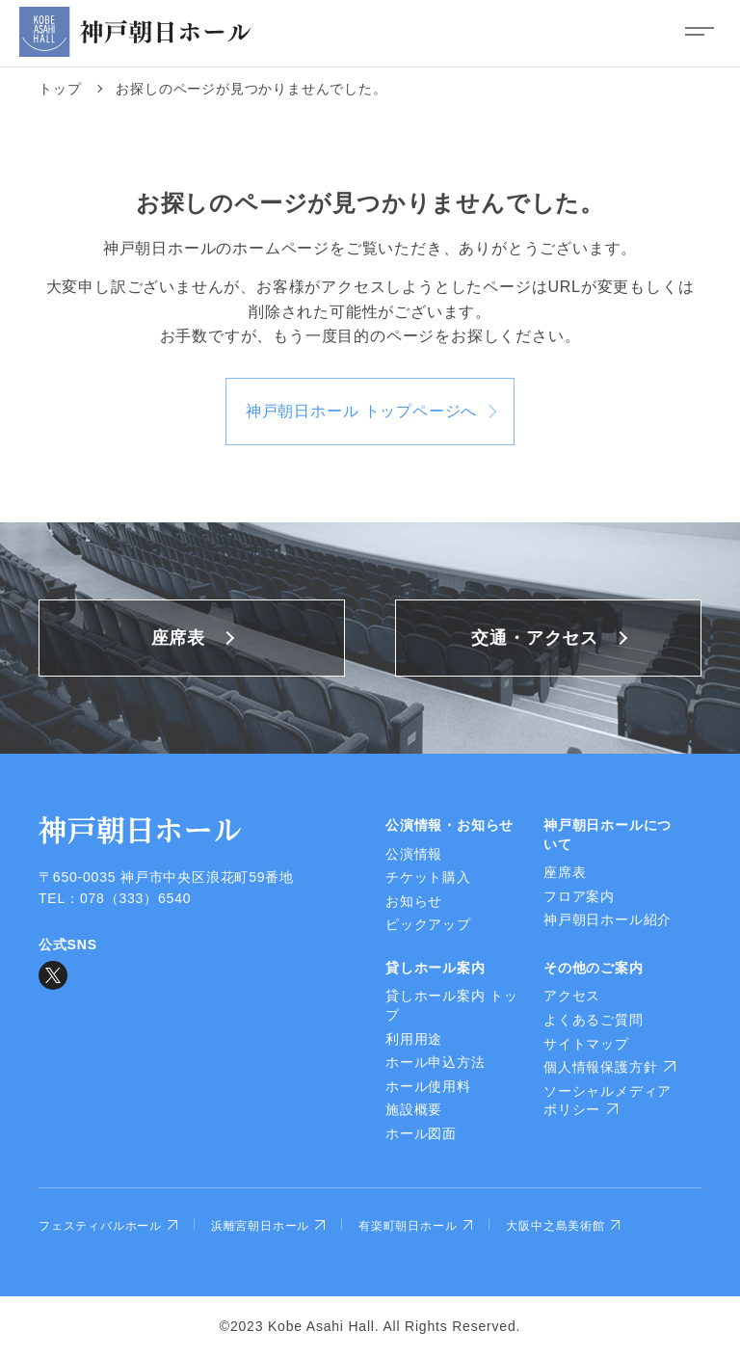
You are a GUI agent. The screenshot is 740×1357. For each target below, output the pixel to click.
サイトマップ (586, 1043)
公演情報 (413, 854)
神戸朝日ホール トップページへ (361, 411)
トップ (60, 88)
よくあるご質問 (593, 1019)
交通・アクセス (534, 638)
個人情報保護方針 (609, 1067)
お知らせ (413, 901)
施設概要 (413, 1109)
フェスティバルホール (108, 1226)
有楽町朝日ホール (415, 1226)
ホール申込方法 (435, 1062)
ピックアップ (428, 924)
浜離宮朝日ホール (268, 1226)
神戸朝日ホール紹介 (607, 919)
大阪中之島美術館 (563, 1226)
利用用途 (413, 1039)
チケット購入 (428, 877)
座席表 (178, 638)
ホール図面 (421, 1133)
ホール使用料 (428, 1086)
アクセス (571, 995)
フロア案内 (579, 896)
